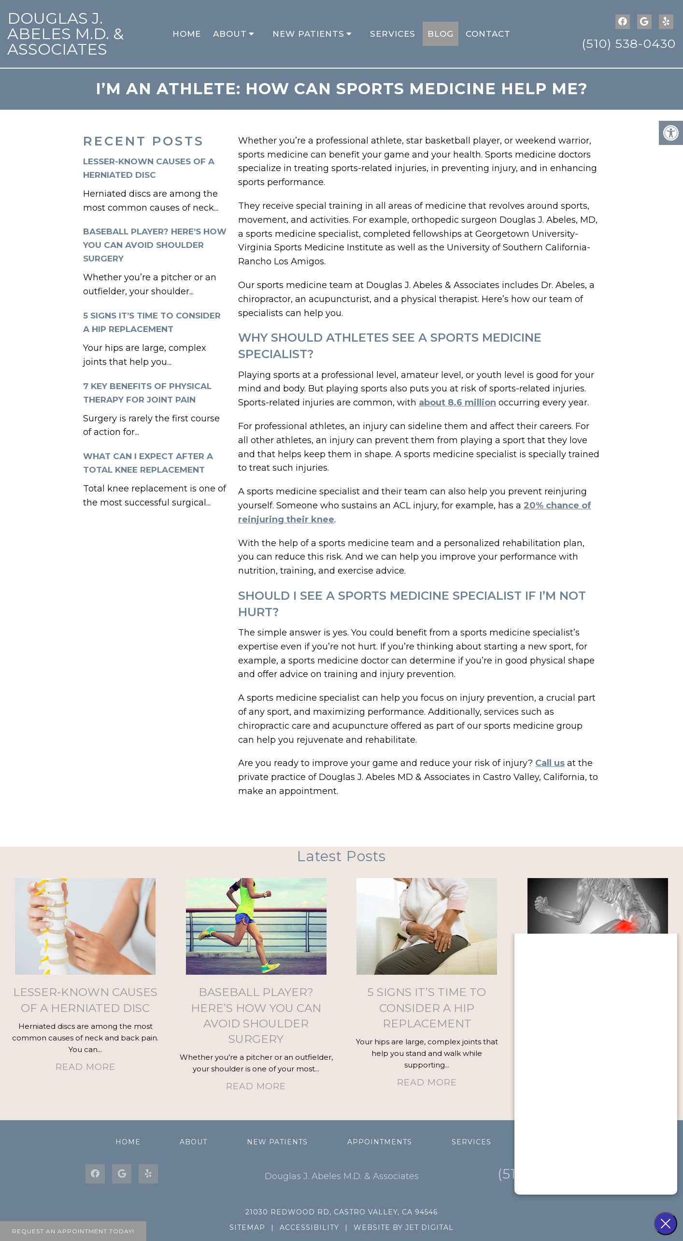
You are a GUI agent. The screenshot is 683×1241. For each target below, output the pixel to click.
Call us (550, 763)
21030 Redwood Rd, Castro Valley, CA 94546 (341, 1212)
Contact (488, 34)
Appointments (379, 1142)
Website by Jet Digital (404, 1227)
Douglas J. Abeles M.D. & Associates (65, 33)
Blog (440, 34)
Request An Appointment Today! (73, 1231)
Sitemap (247, 1227)
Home (186, 34)
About (230, 34)
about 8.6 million (457, 402)
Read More (85, 1067)
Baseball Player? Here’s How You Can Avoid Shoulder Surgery (155, 245)
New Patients (308, 34)
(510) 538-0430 (629, 43)
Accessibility (309, 1227)
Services (392, 34)
